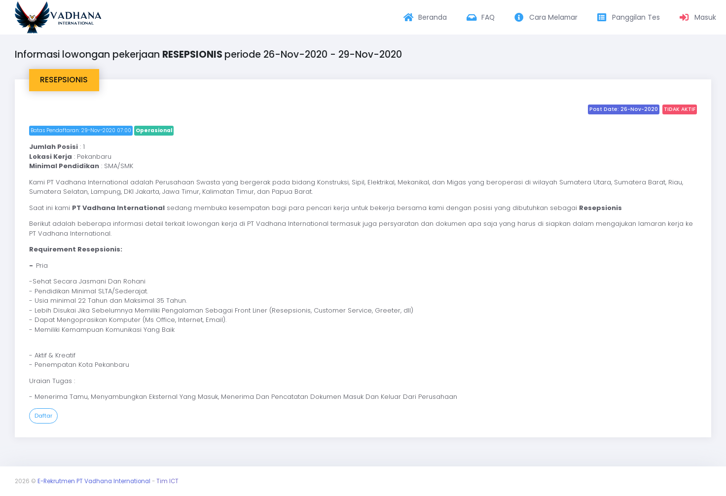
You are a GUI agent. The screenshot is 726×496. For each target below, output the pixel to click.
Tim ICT (167, 481)
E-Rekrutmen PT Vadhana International (93, 481)
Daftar (43, 416)
